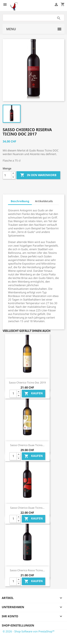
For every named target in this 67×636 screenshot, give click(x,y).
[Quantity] (13, 394)
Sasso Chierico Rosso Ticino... (27, 570)
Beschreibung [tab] (20, 201)
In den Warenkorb (38, 175)
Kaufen (33, 393)
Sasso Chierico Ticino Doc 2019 (27, 382)
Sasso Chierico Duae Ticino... (27, 445)
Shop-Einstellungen (18, 625)
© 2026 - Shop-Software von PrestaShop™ (28, 631)
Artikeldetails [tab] (44, 201)
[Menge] (7, 175)
